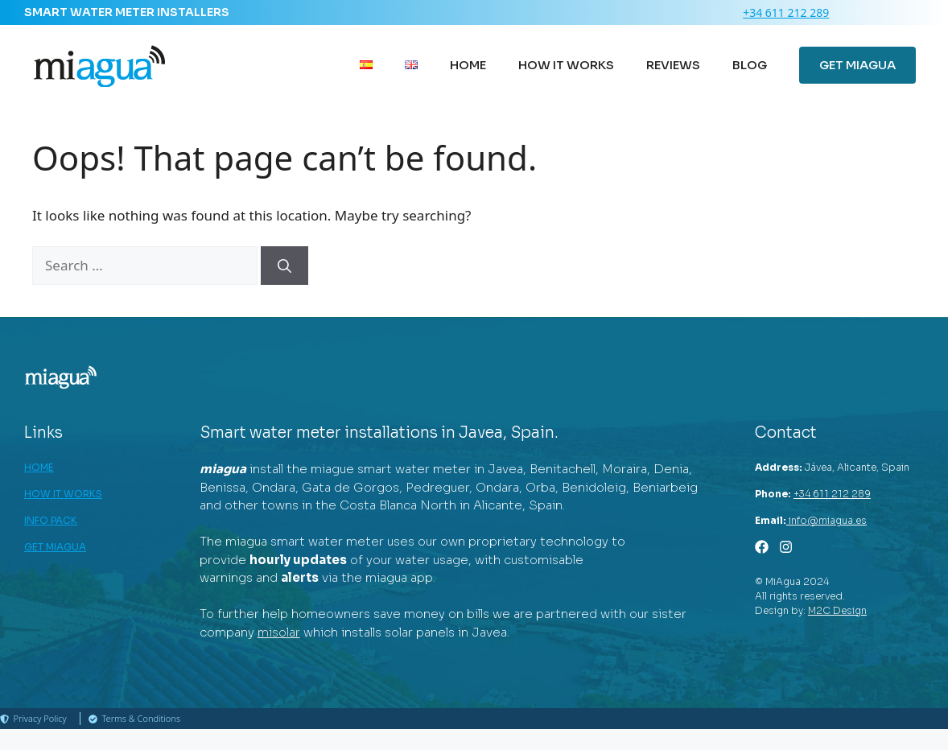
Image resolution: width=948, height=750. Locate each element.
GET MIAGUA (857, 64)
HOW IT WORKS (566, 64)
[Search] (284, 265)
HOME (468, 64)
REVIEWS (673, 64)
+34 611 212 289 (786, 12)
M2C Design (837, 610)
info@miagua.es (826, 520)
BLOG (749, 64)
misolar (279, 632)
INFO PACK (50, 520)
